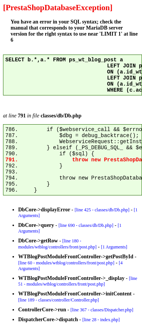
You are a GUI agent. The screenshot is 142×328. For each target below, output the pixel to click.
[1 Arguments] (114, 247)
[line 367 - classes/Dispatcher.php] (101, 309)
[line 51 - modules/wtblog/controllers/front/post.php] (77, 281)
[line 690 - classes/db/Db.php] (86, 225)
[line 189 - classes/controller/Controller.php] (58, 300)
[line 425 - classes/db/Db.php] (102, 209)
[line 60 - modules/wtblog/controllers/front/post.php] (66, 263)
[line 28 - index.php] (101, 319)
